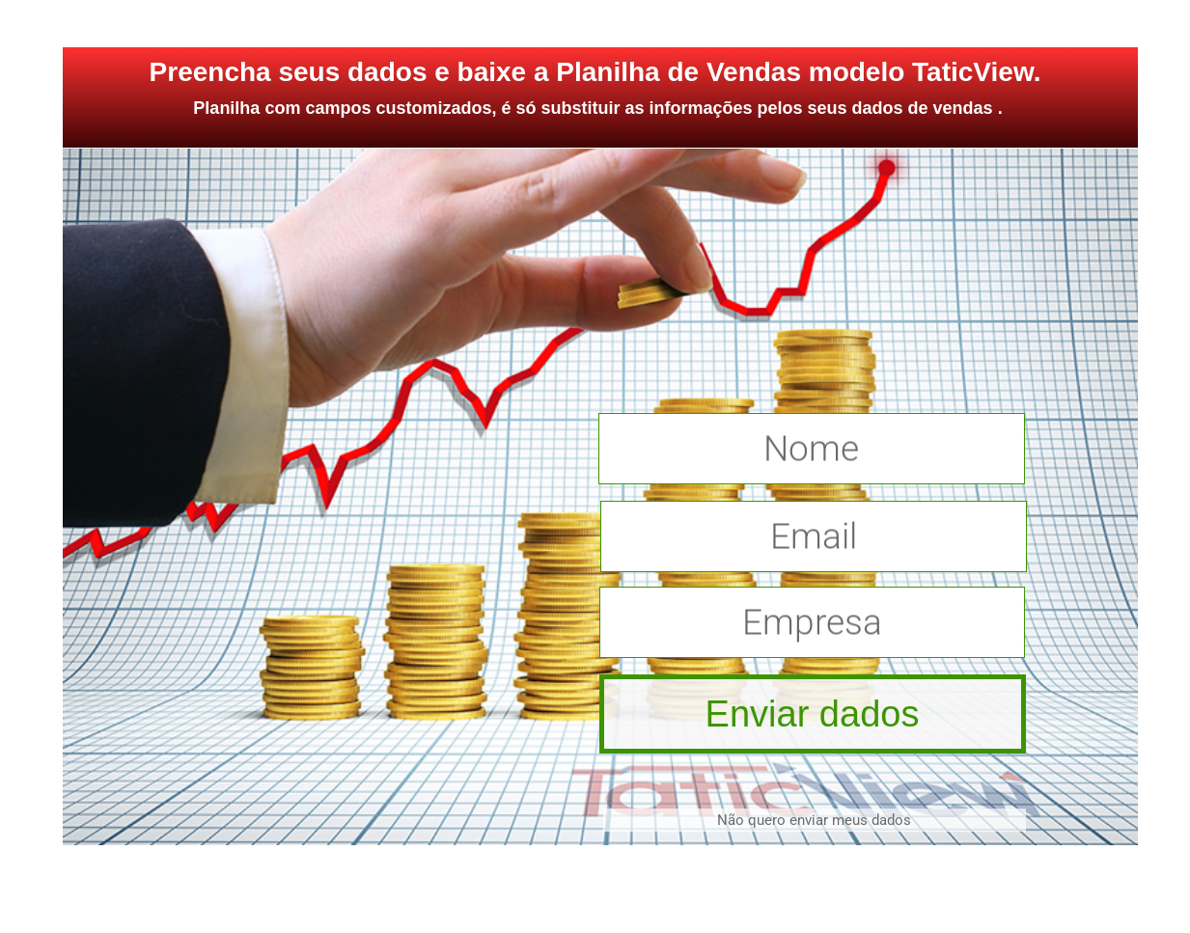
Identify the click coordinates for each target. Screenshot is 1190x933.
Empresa (812, 623)
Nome (811, 449)
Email (813, 537)
